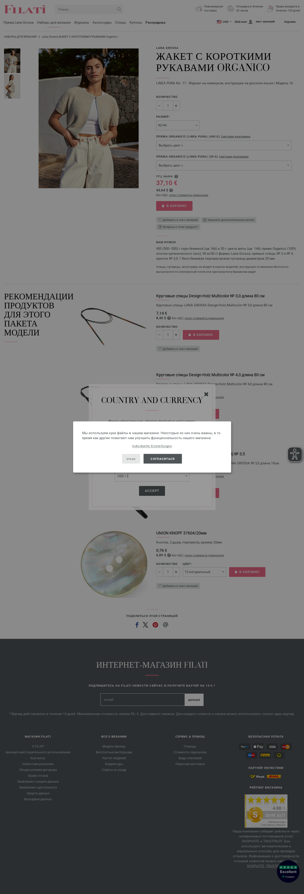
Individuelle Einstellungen (152, 446)
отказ (131, 458)
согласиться (163, 458)
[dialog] (152, 447)
